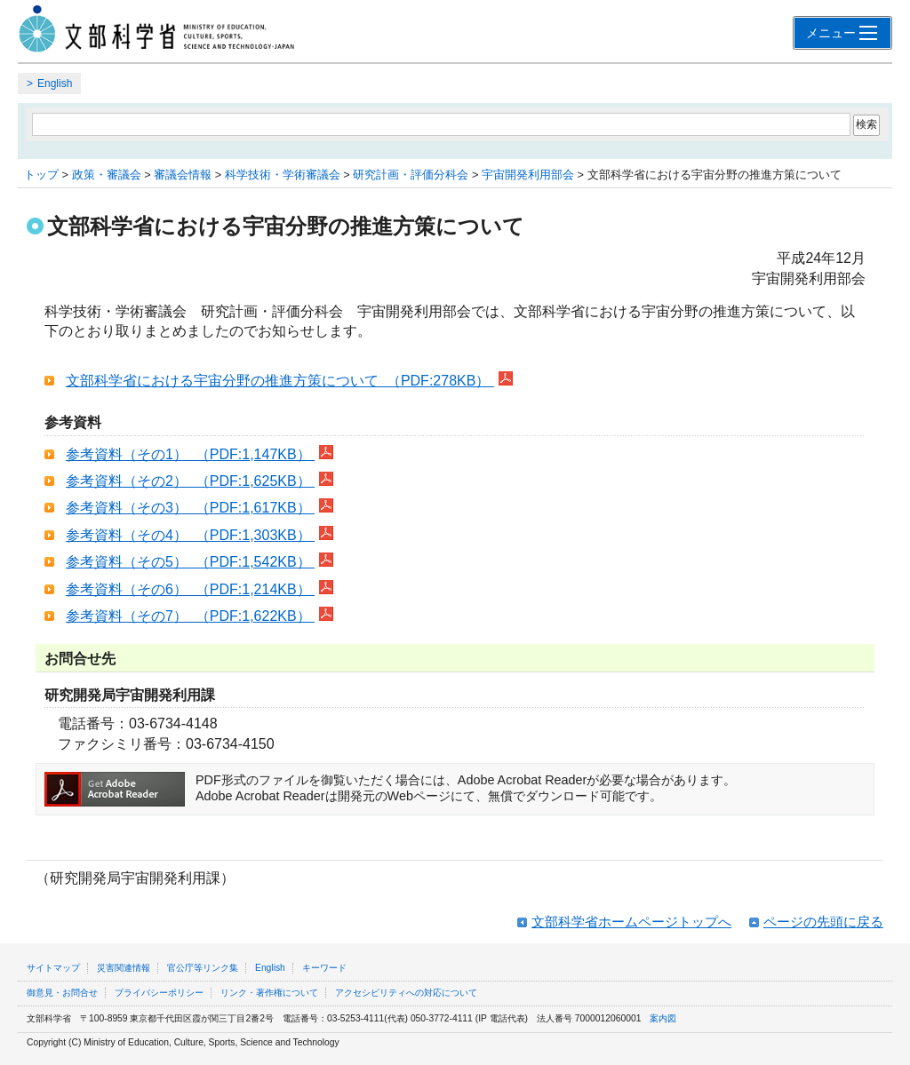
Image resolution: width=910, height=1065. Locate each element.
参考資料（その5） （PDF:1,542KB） (190, 561)
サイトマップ (53, 968)
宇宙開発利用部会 (528, 174)
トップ (41, 174)
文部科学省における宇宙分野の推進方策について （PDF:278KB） (280, 380)
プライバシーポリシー (159, 992)
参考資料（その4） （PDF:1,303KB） (190, 535)
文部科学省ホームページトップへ (631, 921)
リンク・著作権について (269, 992)
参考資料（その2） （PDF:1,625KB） (190, 481)
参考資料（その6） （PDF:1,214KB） (190, 589)
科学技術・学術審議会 (282, 174)
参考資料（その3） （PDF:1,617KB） (190, 507)
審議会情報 (183, 174)
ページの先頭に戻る (823, 921)
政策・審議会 (106, 174)
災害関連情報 (123, 968)
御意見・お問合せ (62, 992)
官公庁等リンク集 (202, 968)
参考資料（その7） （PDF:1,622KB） (190, 616)
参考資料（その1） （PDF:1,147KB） (190, 454)
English (54, 83)
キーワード (324, 968)
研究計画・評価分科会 (410, 174)
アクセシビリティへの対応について (406, 992)
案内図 (663, 1018)
